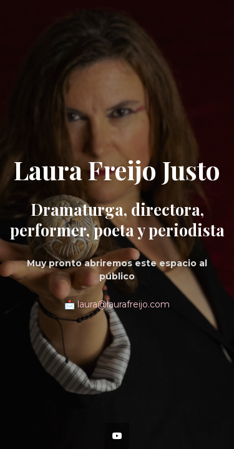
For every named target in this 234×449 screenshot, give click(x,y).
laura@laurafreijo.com (123, 304)
